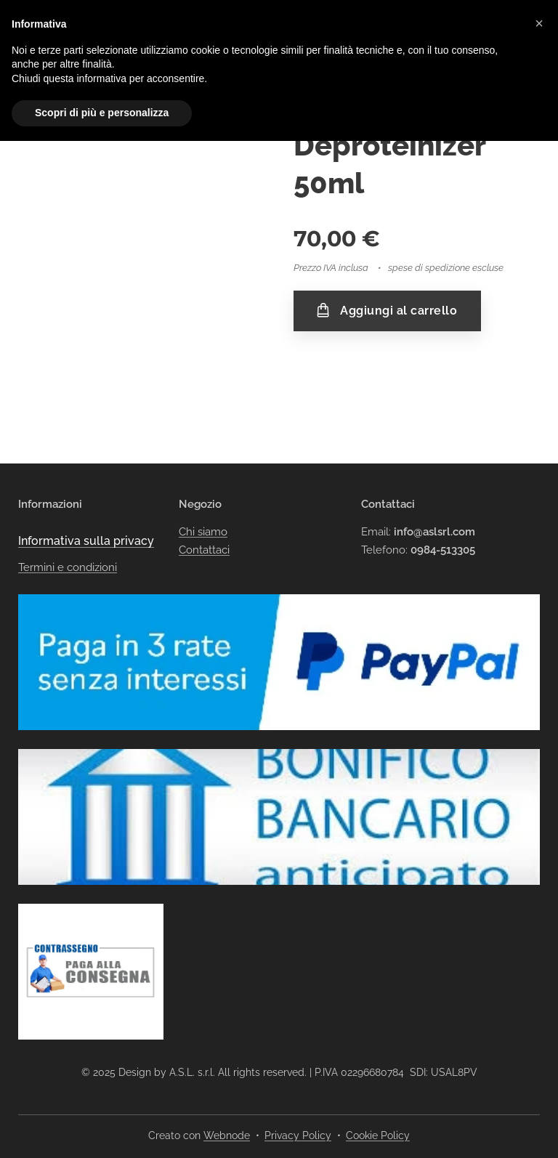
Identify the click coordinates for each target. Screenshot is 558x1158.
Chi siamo (203, 504)
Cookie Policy (378, 1135)
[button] (539, 23)
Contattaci (204, 521)
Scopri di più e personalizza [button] (102, 112)
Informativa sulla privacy (86, 513)
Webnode (226, 1135)
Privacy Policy (297, 1135)
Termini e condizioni (67, 539)
